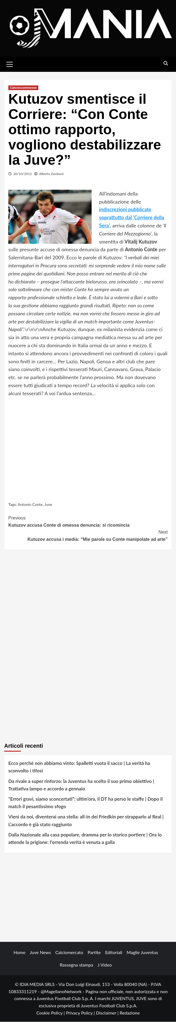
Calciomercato (69, 952)
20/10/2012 (22, 174)
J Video (104, 965)
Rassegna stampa (76, 965)
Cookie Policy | (51, 1012)
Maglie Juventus (142, 952)
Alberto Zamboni (51, 174)
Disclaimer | (108, 1012)
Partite (94, 952)
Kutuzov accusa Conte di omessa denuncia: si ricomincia (88, 521)
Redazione (130, 1012)
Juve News (40, 952)
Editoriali (113, 952)
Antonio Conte (30, 504)
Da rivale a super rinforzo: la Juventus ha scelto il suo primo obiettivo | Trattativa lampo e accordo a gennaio (81, 785)
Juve (48, 504)
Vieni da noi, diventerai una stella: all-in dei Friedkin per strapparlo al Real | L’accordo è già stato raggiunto (86, 820)
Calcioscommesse (23, 88)
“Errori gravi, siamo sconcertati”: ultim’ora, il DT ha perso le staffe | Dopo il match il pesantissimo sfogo (85, 803)
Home (20, 952)
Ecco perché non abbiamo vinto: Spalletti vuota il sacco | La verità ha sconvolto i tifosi (79, 767)
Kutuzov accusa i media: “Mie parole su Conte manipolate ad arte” (88, 535)
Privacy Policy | (81, 1012)
